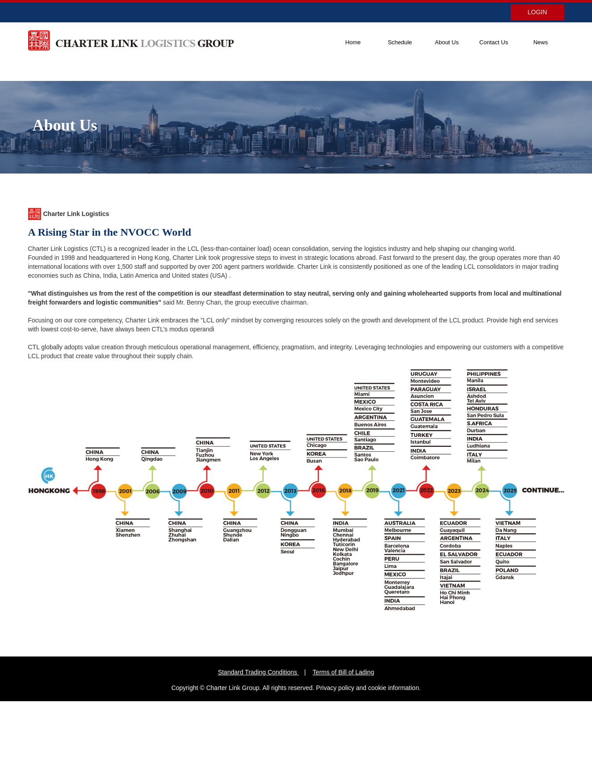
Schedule (400, 42)
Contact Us (493, 42)
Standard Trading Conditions (257, 672)
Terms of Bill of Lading (343, 672)
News (540, 42)
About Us (446, 42)
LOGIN (537, 12)
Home (353, 42)
